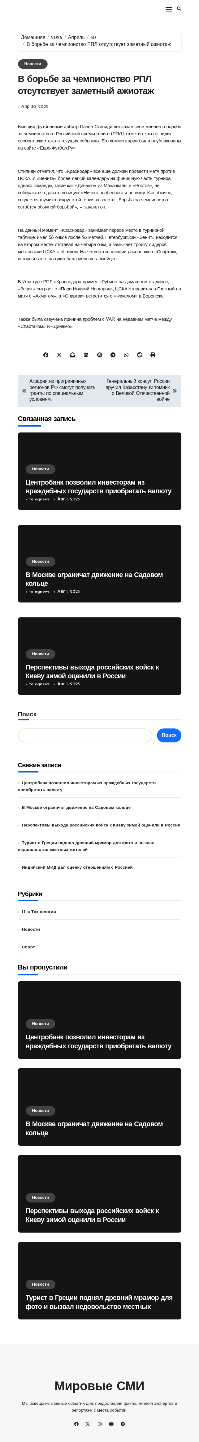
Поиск (27, 715)
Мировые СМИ (99, 1387)
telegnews (39, 499)
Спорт (28, 947)
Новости (32, 64)
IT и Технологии (39, 912)
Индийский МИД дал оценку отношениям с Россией (77, 868)
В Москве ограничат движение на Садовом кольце (76, 808)
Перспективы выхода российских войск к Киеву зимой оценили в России (101, 825)
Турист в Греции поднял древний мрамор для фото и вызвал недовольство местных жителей (99, 1307)
